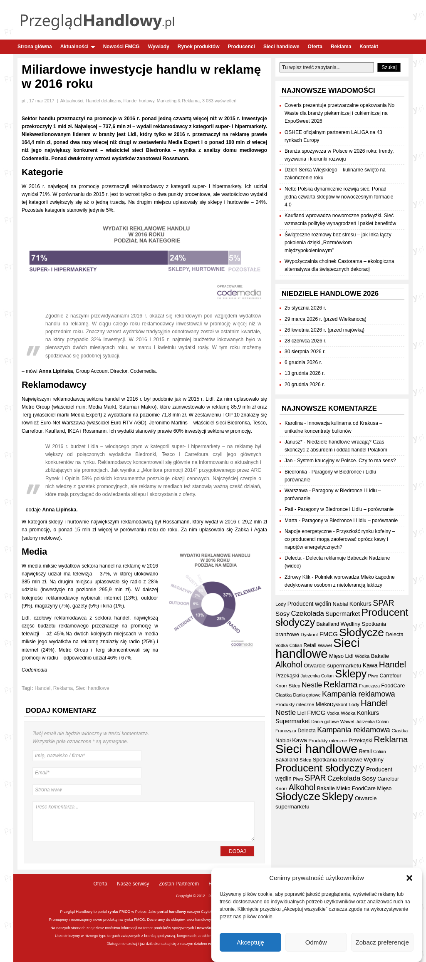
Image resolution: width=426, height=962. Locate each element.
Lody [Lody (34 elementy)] (280, 604)
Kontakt (368, 47)
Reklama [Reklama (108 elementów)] (341, 684)
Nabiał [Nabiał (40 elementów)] (340, 604)
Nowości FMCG (121, 47)
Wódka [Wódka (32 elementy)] (362, 656)
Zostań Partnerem (179, 884)
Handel (42, 688)
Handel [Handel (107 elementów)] (392, 664)
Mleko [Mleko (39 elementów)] (323, 704)
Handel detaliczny (103, 100)
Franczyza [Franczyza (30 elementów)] (369, 685)
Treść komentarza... (143, 821)
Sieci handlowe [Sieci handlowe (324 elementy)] (317, 648)
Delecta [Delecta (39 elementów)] (395, 634)
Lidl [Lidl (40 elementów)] (349, 656)
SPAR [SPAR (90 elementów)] (383, 602)
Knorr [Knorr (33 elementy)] (281, 685)
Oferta (315, 47)
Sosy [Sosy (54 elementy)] (282, 613)
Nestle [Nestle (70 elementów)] (312, 685)
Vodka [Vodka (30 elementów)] (281, 645)
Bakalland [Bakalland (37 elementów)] (327, 624)
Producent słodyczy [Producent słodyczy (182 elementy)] (320, 768)
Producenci (241, 47)
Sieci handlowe (281, 47)
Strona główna (34, 47)
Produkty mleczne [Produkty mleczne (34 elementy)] (294, 704)
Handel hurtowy (139, 100)
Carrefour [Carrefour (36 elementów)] (390, 676)
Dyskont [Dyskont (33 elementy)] (309, 634)
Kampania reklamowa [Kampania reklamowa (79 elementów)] (358, 693)
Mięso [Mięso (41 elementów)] (336, 656)
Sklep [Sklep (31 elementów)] (294, 685)
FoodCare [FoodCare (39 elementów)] (393, 685)
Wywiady (158, 47)
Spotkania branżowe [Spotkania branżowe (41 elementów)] (337, 759)
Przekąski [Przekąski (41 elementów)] (287, 675)
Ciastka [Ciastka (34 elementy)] (283, 694)
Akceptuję (250, 943)
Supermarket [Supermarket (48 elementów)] (342, 613)
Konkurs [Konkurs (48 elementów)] (360, 603)
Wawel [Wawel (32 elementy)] (325, 645)
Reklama (341, 47)
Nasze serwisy (133, 884)
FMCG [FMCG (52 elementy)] (329, 633)
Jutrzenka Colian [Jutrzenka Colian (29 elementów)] (317, 675)
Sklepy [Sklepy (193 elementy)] (351, 673)
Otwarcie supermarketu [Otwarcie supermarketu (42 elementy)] (332, 665)
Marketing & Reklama (178, 100)
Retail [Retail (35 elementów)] (310, 645)
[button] (409, 880)
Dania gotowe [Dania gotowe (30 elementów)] (307, 694)
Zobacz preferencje (382, 943)
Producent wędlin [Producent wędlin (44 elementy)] (309, 604)
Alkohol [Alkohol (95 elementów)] (288, 664)
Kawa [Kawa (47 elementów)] (370, 665)
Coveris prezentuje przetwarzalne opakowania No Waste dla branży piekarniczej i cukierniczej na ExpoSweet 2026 (339, 113)
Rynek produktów (199, 47)
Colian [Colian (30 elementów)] (295, 645)
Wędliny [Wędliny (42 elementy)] (351, 624)
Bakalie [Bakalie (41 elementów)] (380, 656)
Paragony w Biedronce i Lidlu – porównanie (345, 509)
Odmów (316, 943)
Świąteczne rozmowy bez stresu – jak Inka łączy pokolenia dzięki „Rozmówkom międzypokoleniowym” (338, 242)
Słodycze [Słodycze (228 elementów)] (361, 632)
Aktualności (77, 47)
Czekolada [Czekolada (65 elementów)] (307, 613)
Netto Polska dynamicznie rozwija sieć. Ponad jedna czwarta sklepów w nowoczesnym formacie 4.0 (339, 197)
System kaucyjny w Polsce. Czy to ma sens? (346, 461)
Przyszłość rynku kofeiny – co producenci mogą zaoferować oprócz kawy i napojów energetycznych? (340, 539)
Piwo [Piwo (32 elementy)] (373, 675)
